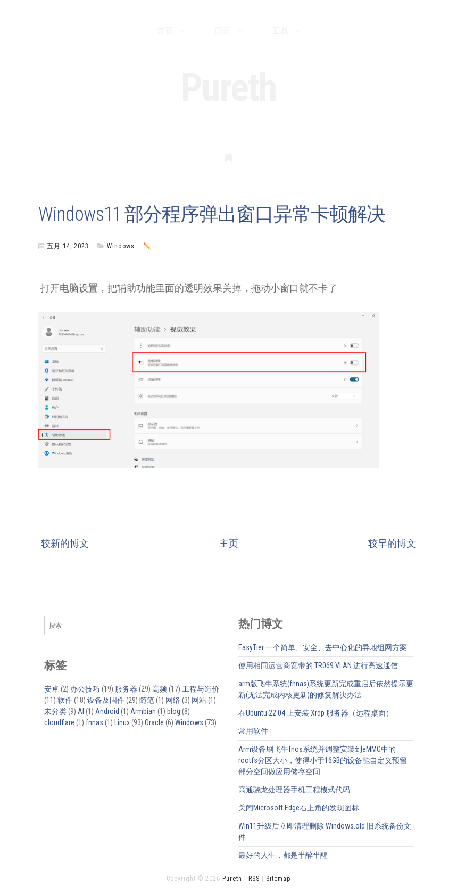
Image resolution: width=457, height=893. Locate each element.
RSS (254, 878)
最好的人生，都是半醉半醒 (283, 855)
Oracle (154, 722)
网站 (199, 700)
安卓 (51, 689)
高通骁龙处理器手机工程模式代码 (294, 789)
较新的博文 (65, 543)
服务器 (126, 689)
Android (107, 711)
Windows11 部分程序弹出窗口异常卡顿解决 (211, 214)
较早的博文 (392, 543)
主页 (228, 543)
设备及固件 (105, 700)
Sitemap (278, 878)
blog (173, 711)
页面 (223, 31)
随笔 (146, 700)
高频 (159, 689)
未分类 (55, 711)
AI (81, 711)
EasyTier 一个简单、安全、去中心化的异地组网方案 (322, 647)
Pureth (228, 87)
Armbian (143, 711)
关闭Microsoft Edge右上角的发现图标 (298, 807)
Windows (121, 246)
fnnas (94, 722)
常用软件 (253, 731)
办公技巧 (85, 689)
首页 (165, 31)
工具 (280, 31)
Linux (122, 722)
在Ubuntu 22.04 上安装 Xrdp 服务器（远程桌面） (315, 713)
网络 (172, 700)
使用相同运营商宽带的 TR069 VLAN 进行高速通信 (318, 665)
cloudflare (59, 722)
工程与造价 (200, 689)
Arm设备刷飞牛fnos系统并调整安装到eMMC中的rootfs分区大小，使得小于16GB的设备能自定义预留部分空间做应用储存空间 (322, 760)
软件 (64, 700)
